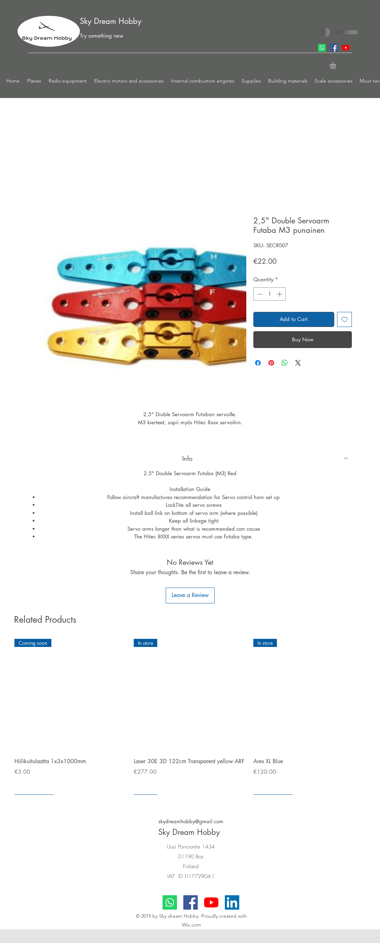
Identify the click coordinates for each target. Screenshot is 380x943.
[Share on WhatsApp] (284, 363)
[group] (190, 717)
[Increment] (280, 294)
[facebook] (334, 48)
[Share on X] (298, 363)
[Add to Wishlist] (344, 319)
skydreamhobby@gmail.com (190, 821)
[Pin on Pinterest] (271, 363)
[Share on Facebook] (258, 363)
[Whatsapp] (322, 48)
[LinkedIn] (232, 902)
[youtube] (346, 48)
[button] (34, 80)
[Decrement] (259, 294)
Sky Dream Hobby (110, 21)
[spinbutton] (270, 294)
